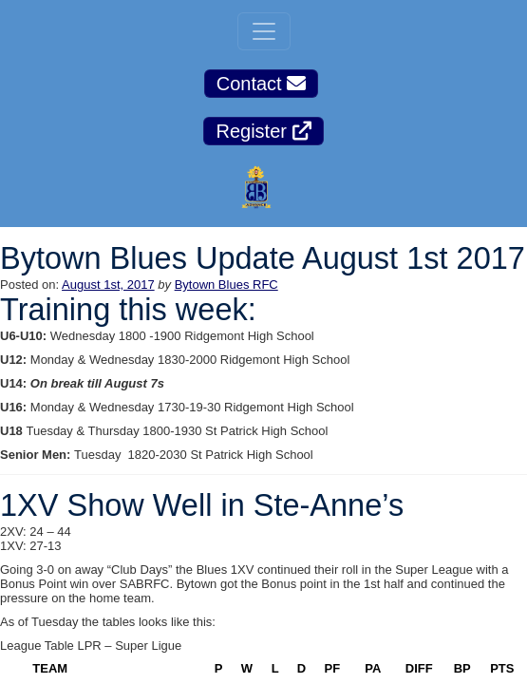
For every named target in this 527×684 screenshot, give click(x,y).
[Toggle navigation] (264, 31)
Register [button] (263, 131)
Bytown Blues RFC (226, 284)
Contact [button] (261, 83)
